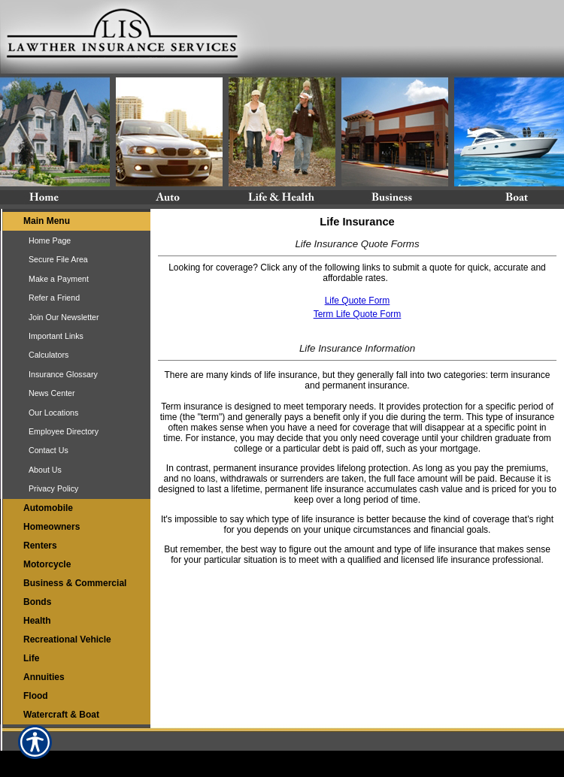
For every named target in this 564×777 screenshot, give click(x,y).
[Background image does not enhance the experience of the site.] (75, 221)
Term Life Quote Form (358, 314)
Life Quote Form (357, 300)
